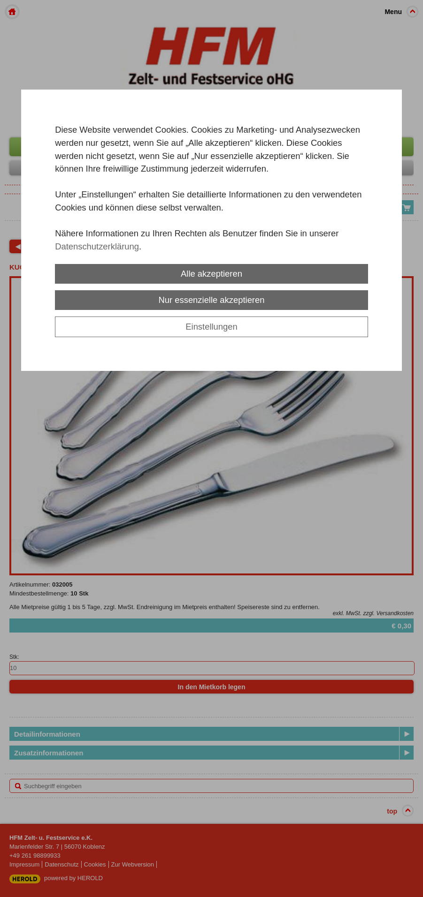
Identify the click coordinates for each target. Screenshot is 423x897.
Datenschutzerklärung (97, 246)
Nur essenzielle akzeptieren (212, 300)
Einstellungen (211, 327)
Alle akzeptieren (211, 274)
